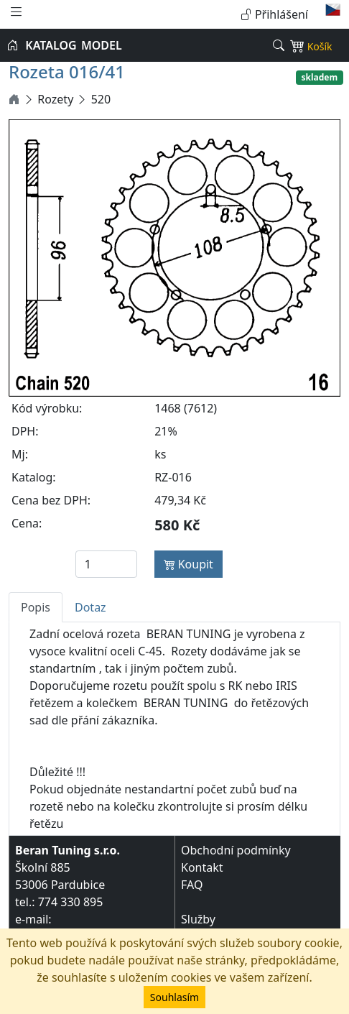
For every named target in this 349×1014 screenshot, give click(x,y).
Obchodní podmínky (236, 850)
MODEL (101, 45)
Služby (198, 919)
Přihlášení (274, 14)
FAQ (192, 885)
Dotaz (90, 607)
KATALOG (50, 45)
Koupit (188, 564)
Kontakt (202, 867)
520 (101, 99)
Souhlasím (174, 997)
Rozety (55, 99)
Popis (35, 607)
